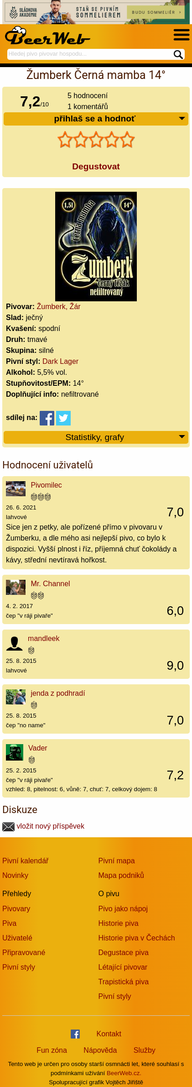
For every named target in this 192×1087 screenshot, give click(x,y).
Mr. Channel (50, 584)
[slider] (96, 139)
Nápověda (100, 1050)
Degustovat (95, 166)
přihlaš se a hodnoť (120, 119)
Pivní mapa (117, 861)
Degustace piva (124, 952)
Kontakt (109, 1034)
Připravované (23, 952)
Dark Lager (60, 361)
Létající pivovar (123, 967)
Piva (9, 923)
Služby (145, 1050)
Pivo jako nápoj (123, 909)
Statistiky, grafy (125, 437)
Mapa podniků (122, 875)
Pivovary (16, 909)
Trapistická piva (124, 982)
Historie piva (119, 923)
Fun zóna (51, 1050)
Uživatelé (17, 938)
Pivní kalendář (25, 861)
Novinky (15, 875)
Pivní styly (18, 967)
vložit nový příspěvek (43, 826)
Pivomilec (46, 485)
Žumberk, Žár (59, 306)
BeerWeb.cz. (124, 1073)
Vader (37, 748)
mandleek (43, 638)
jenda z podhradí (58, 693)
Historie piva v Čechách (137, 938)
